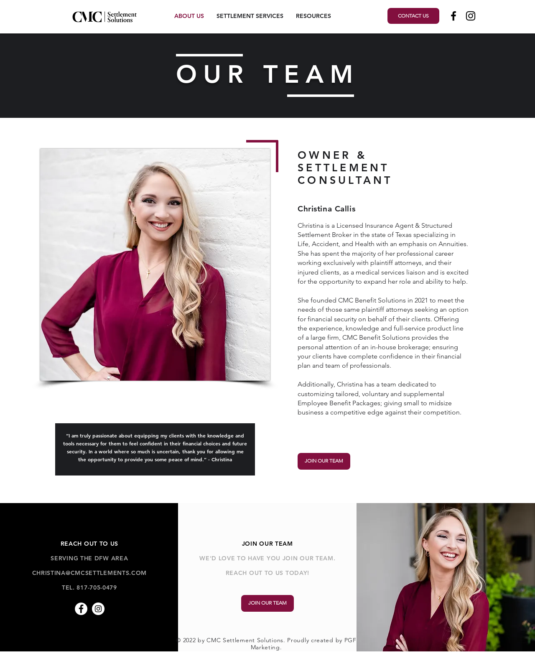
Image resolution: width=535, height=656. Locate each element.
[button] (250, 15)
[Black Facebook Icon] (453, 16)
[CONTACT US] (413, 16)
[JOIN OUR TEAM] (324, 461)
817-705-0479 (96, 587)
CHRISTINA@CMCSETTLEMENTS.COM (89, 573)
